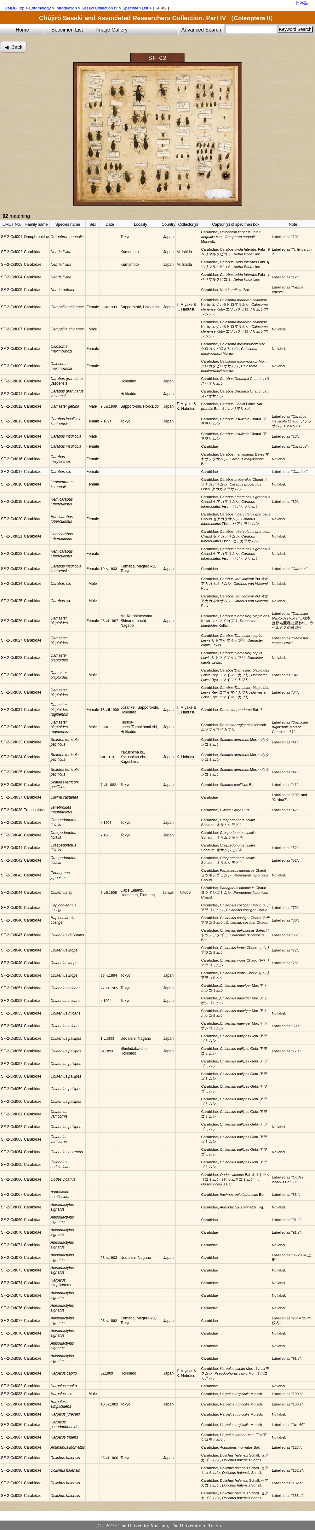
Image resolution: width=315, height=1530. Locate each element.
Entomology (40, 8)
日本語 (302, 2)
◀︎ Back (13, 47)
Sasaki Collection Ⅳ (100, 8)
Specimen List (135, 8)
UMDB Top (15, 8)
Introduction (66, 8)
